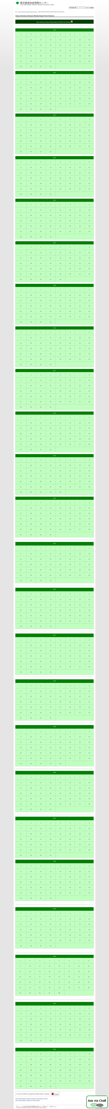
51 (40, 66)
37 (60, 55)
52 (50, 66)
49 (21, 66)
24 (89, 45)
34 (31, 55)
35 (40, 55)
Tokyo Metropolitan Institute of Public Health (27, 1100)
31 (80, 50)
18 (31, 45)
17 (21, 45)
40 (89, 55)
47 (80, 61)
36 (50, 55)
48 (89, 61)
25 (21, 50)
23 (80, 45)
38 (70, 55)
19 (40, 45)
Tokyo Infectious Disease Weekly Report (27, 11)
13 (60, 39)
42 (31, 61)
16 (89, 39)
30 (70, 50)
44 (50, 61)
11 (40, 39)
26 (31, 50)
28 (50, 50)
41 (21, 61)
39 (80, 55)
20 (50, 45)
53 (60, 279)
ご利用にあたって (52, 1106)
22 (70, 45)
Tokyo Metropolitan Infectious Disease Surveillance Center (31, 1098)
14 (70, 39)
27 (40, 50)
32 (89, 50)
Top (16, 11)
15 (80, 39)
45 (60, 61)
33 (21, 55)
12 (50, 39)
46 (70, 61)
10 (31, 39)
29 (60, 50)
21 (60, 45)
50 (31, 66)
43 (40, 61)
